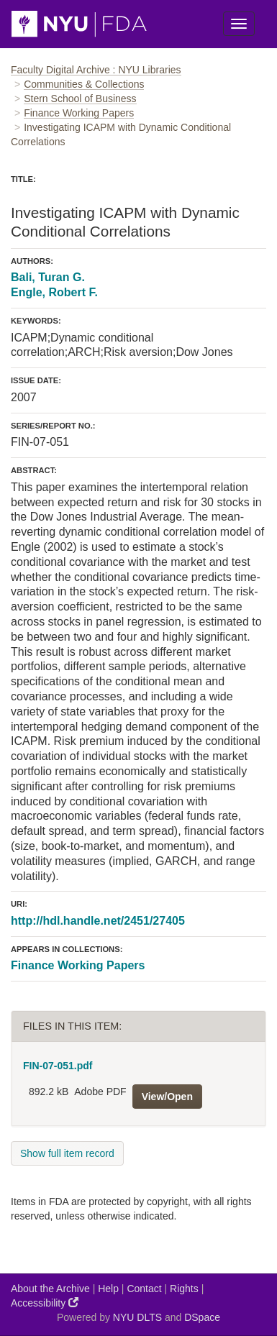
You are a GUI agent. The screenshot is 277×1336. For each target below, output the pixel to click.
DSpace (202, 1317)
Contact (144, 1288)
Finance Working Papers (79, 113)
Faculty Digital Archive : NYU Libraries (96, 70)
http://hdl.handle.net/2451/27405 (98, 921)
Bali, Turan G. (48, 277)
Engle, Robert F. (54, 292)
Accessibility (44, 1302)
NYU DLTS (137, 1317)
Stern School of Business (80, 98)
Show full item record (67, 1153)
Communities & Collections (84, 84)
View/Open (167, 1096)
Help (108, 1288)
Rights (184, 1288)
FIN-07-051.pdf (57, 1065)
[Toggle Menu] (239, 24)
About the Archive (50, 1288)
